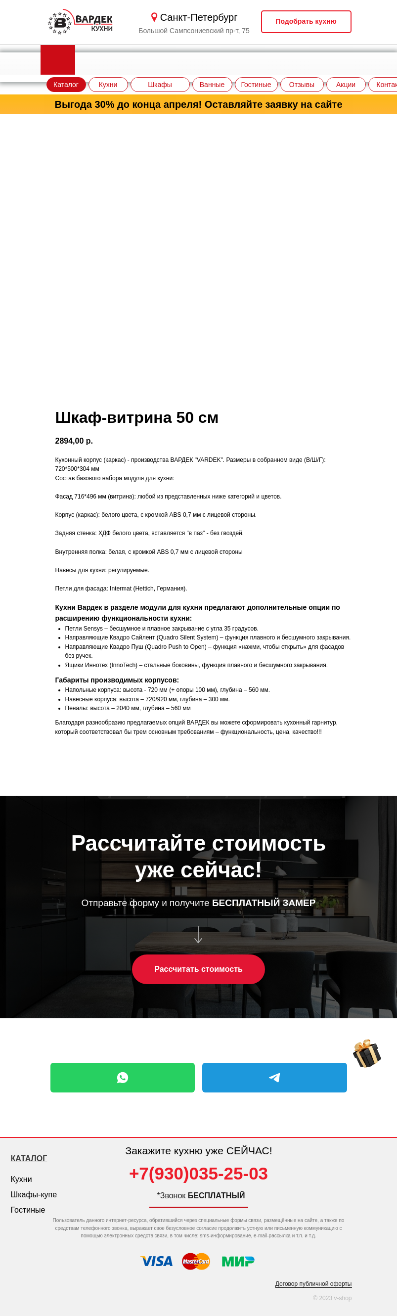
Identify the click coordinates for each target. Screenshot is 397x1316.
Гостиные (28, 1210)
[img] (367, 1054)
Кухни (21, 1179)
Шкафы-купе (34, 1194)
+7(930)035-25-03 (198, 1173)
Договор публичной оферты (313, 1283)
